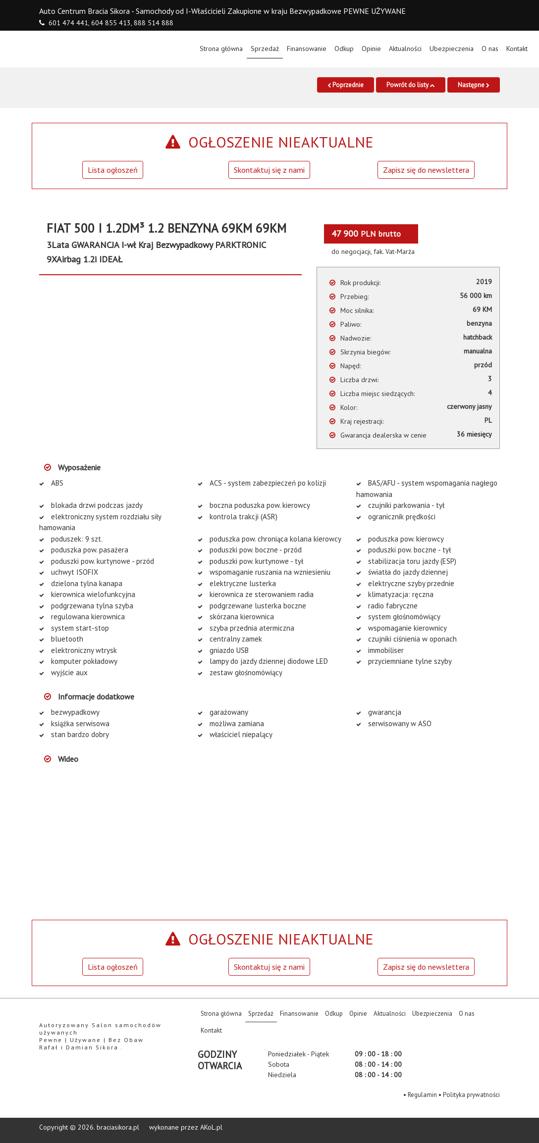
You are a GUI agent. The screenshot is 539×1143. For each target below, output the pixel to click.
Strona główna (223, 48)
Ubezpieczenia (452, 48)
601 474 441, (69, 22)
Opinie (371, 48)
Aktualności (405, 48)
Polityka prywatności (471, 1095)
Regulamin (422, 1095)
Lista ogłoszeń (113, 170)
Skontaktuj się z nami (269, 170)
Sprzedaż (265, 48)
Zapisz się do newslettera (426, 170)
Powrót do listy (410, 85)
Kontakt (517, 48)
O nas (490, 48)
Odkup (344, 48)
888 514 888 (153, 22)
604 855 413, (111, 22)
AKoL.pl (211, 1127)
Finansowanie (306, 48)
